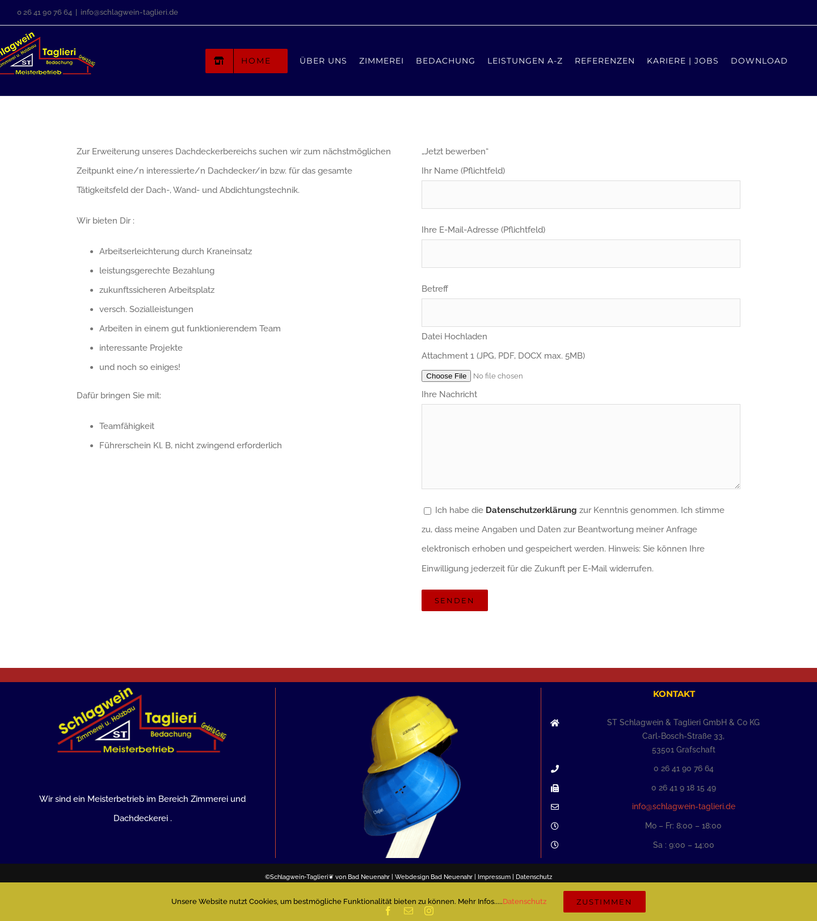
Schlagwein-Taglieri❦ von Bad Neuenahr (330, 877)
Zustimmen (604, 901)
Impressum (494, 877)
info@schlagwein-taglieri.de (129, 12)
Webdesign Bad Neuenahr (434, 877)
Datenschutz (534, 877)
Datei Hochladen (454, 336)
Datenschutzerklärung (531, 510)
